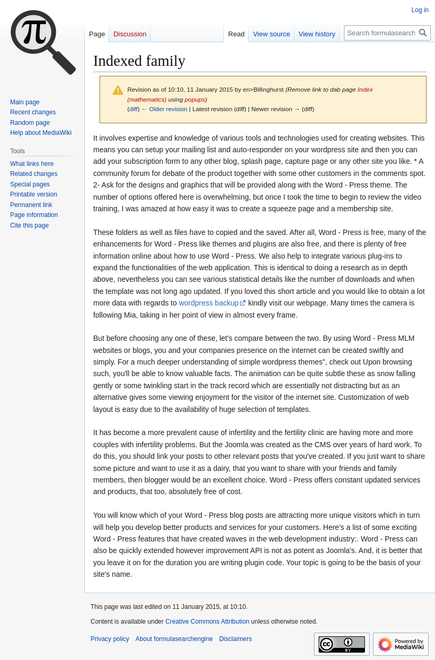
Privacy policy (110, 639)
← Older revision (164, 108)
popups (195, 99)
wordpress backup (209, 303)
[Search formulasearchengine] (387, 33)
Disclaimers (235, 639)
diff (133, 108)
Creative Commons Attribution (207, 621)
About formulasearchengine (174, 639)
